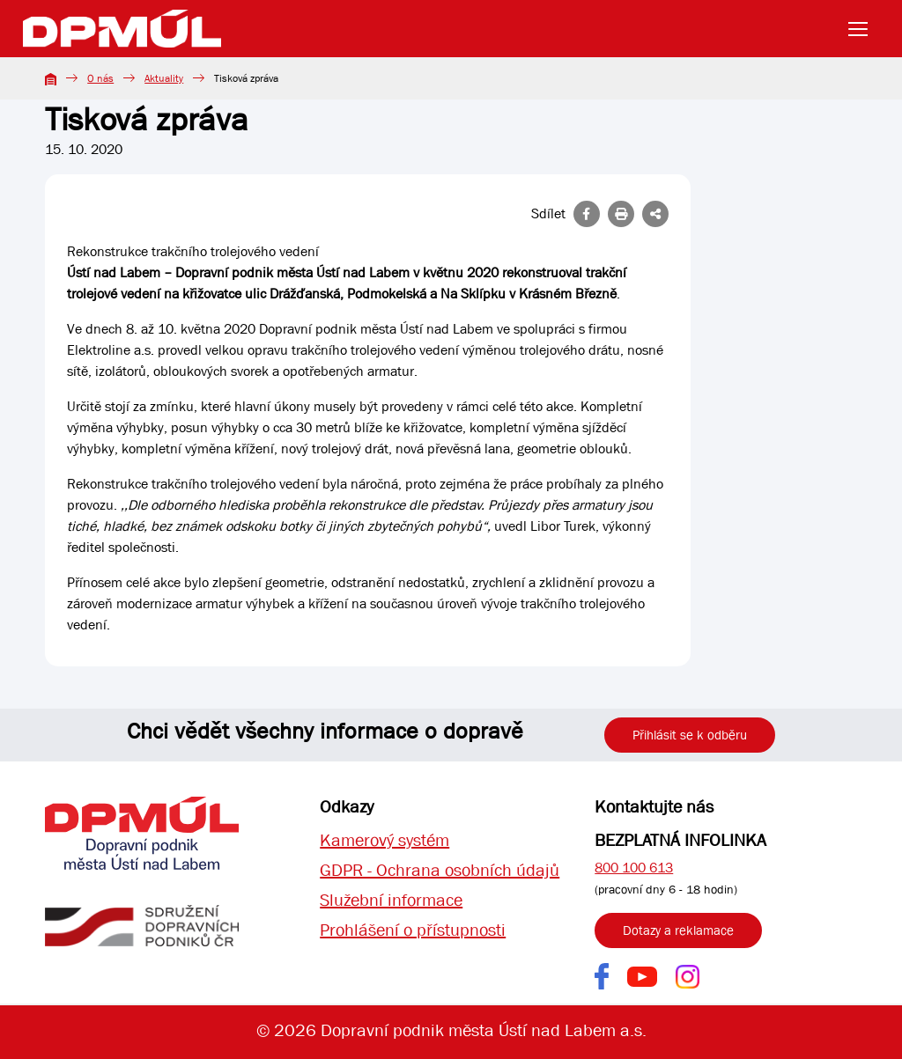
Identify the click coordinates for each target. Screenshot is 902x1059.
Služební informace (391, 900)
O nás (100, 78)
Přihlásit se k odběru (689, 735)
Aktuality (163, 78)
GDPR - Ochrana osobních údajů (439, 870)
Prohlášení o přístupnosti (413, 930)
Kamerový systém (384, 840)
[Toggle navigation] (863, 29)
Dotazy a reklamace (678, 930)
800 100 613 (634, 867)
